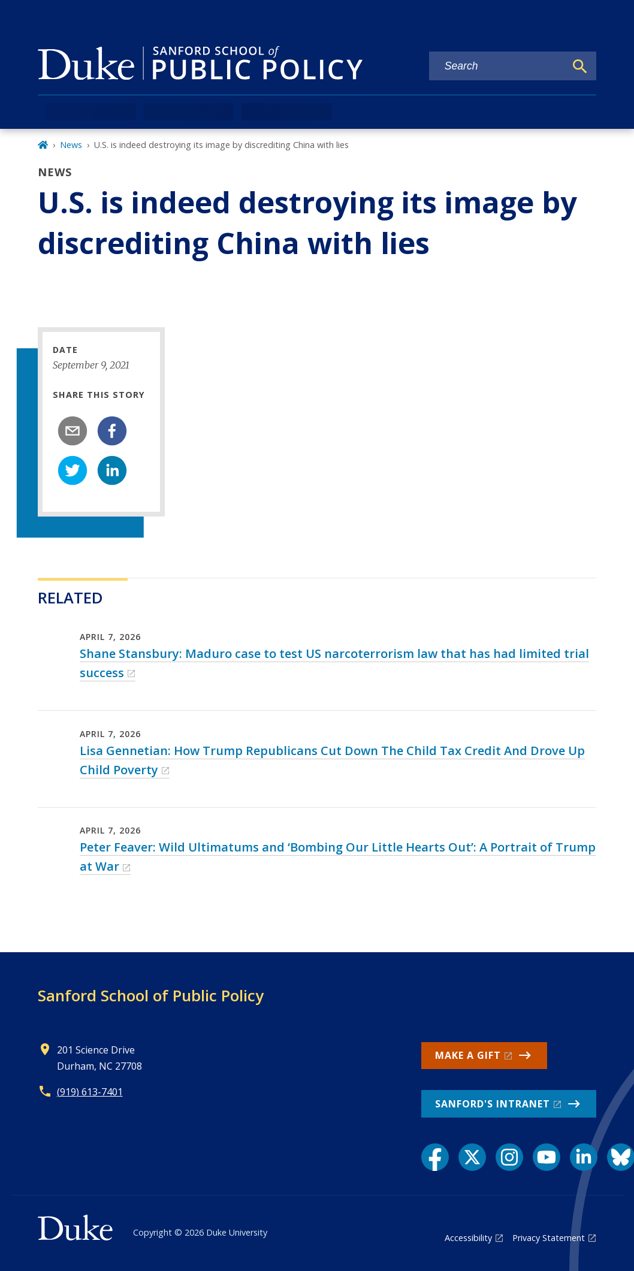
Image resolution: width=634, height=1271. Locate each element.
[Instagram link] (509, 1157)
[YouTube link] (546, 1157)
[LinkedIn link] (583, 1157)
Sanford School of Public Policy (151, 995)
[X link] (472, 1157)
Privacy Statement (548, 1237)
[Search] (580, 66)
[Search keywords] (497, 66)
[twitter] (72, 470)
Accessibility (468, 1237)
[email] (72, 431)
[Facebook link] (435, 1157)
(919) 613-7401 (90, 1091)
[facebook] (112, 431)
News (71, 144)
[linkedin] (112, 470)
